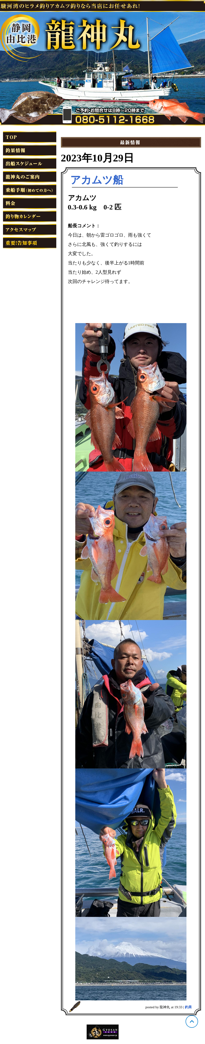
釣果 (188, 1007)
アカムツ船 (96, 180)
